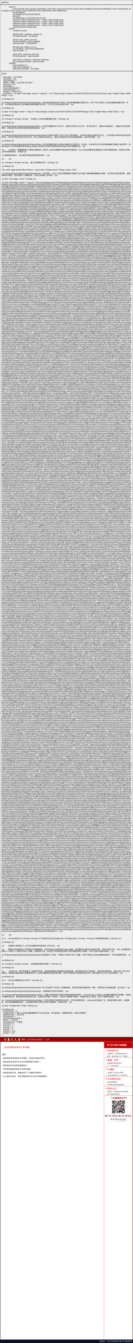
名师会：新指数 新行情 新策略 (117, 1091)
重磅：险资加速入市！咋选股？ (118, 1056)
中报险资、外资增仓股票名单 (117, 1054)
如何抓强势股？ (112, 1082)
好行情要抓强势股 (113, 1094)
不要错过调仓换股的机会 (115, 1085)
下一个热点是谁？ (113, 1066)
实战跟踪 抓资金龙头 (114, 1063)
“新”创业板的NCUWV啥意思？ (117, 1075)
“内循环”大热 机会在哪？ (116, 1073)
